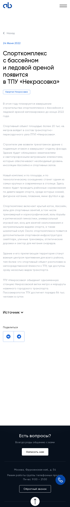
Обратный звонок (35, 488)
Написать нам (35, 451)
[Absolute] (7, 5)
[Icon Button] (35, 501)
